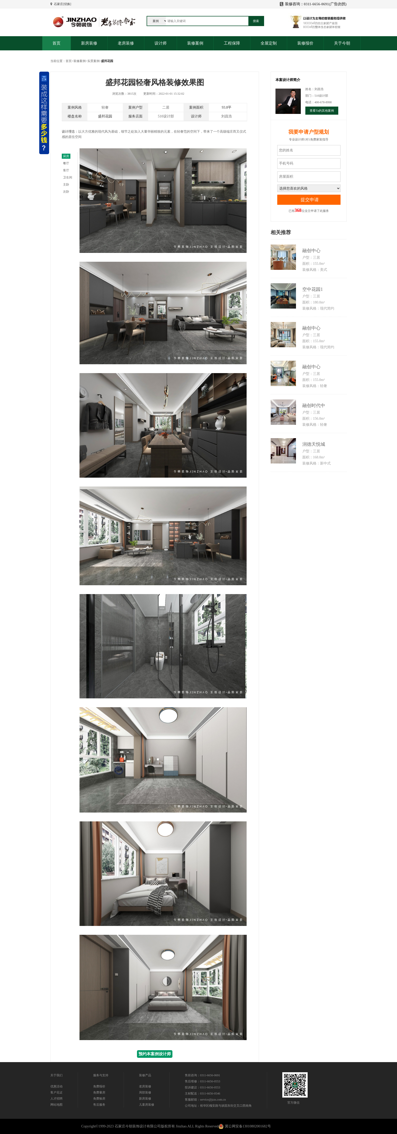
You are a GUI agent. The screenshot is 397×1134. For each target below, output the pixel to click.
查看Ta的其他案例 (322, 110)
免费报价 (99, 1086)
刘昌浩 (226, 116)
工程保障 (232, 43)
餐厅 (66, 163)
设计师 (160, 43)
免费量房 (99, 1092)
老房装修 (126, 43)
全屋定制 (269, 43)
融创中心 (311, 250)
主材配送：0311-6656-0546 (202, 1093)
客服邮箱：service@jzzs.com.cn (205, 1099)
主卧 (66, 184)
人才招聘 (56, 1098)
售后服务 (99, 1104)
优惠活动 (56, 1086)
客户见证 (56, 1092)
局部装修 (145, 1092)
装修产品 (145, 1075)
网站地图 (56, 1104)
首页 (56, 43)
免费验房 (99, 1098)
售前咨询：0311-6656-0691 (202, 1075)
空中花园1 (312, 289)
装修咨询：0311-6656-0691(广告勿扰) (316, 4)
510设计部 (166, 116)
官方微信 (293, 1102)
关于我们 (56, 1075)
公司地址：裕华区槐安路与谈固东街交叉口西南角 (218, 1105)
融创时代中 (313, 405)
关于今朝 (342, 43)
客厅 (66, 170)
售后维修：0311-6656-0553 (202, 1081)
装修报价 (305, 43)
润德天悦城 (313, 444)
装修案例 (195, 43)
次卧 (66, 191)
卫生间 (67, 177)
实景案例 (93, 61)
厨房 (66, 156)
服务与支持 (100, 1075)
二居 (165, 107)
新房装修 (89, 43)
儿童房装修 (146, 1104)
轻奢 (105, 107)
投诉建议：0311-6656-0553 (202, 1087)
